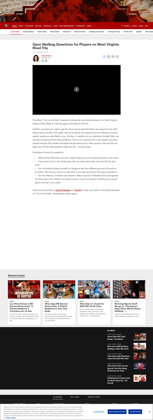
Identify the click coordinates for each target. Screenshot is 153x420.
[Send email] (113, 58)
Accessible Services (58, 368)
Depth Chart (135, 365)
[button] (126, 287)
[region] (76, 412)
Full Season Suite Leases (86, 357)
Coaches (135, 368)
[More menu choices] (94, 26)
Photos (38, 365)
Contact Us (19, 357)
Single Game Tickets (114, 368)
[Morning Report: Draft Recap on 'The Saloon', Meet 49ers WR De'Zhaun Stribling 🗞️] (129, 250)
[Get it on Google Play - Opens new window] (84, 394)
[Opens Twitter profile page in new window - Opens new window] (42, 60)
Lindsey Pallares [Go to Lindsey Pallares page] (46, 56)
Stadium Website (58, 357)
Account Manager (114, 357)
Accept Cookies (135, 411)
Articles (38, 357)
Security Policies (58, 376)
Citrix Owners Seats (114, 365)
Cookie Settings (99, 411)
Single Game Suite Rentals (87, 361)
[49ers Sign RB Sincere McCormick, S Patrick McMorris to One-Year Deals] (59, 253)
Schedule (135, 361)
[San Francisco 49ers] (76, 403)
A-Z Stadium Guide (58, 365)
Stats (135, 372)
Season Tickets (114, 361)
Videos (38, 361)
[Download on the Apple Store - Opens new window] (68, 393)
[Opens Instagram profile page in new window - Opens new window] (46, 60)
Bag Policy (58, 361)
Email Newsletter (19, 365)
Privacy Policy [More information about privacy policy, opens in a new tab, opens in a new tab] (11, 418)
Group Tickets (114, 372)
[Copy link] (117, 57)
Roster (135, 357)
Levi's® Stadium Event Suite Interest (86, 365)
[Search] (122, 25)
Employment (19, 361)
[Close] (149, 411)
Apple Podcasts (63, 140)
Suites (86, 354)
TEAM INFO (135, 354)
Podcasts (38, 368)
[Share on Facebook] (104, 58)
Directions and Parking (58, 372)
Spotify (78, 140)
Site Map (38, 372)
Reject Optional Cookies (117, 411)
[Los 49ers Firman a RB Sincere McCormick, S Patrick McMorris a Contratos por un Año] (24, 253)
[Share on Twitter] (108, 58)
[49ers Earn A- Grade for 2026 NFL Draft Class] (94, 250)
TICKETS (114, 354)
